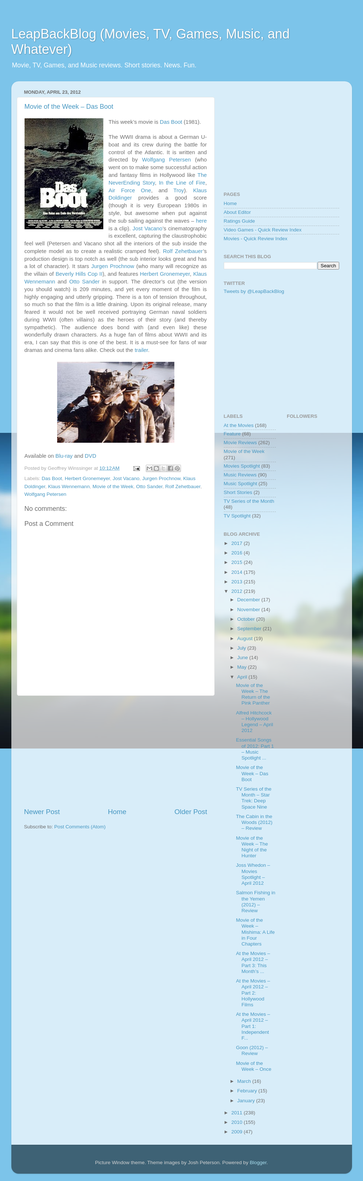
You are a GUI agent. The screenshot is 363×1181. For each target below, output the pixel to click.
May (242, 667)
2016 (237, 553)
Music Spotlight (241, 483)
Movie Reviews (240, 442)
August (245, 638)
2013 (237, 581)
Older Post (190, 812)
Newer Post (42, 812)
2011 (237, 1112)
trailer (141, 350)
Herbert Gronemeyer (165, 274)
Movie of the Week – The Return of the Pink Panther (253, 694)
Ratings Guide (239, 221)
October (246, 619)
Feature (232, 434)
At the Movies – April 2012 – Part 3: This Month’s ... (253, 962)
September (250, 628)
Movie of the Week (112, 486)
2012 (237, 591)
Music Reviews (240, 475)
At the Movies (239, 425)
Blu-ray (64, 456)
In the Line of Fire (182, 183)
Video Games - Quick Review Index (263, 230)
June (243, 657)
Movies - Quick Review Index (256, 238)
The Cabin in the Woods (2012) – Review (254, 822)
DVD (90, 456)
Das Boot (171, 122)
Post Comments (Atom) (79, 826)
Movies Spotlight (242, 466)
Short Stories (238, 492)
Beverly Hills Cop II (79, 274)
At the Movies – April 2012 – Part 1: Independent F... (253, 1026)
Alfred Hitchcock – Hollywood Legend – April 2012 (254, 722)
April (243, 677)
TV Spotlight (237, 516)
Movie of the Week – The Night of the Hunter (252, 847)
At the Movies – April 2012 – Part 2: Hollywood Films (253, 992)
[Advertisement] (116, 751)
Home (117, 812)
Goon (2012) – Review (252, 1050)
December (249, 599)
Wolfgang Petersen (166, 160)
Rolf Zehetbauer (183, 251)
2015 (237, 562)
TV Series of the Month (249, 501)
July (242, 648)
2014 (237, 572)
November (249, 609)
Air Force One (129, 190)
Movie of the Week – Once (253, 1066)
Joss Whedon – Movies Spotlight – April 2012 (253, 874)
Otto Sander (84, 282)
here (201, 221)
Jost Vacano (148, 228)
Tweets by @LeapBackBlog (254, 291)
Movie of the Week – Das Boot (69, 106)
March (244, 1081)
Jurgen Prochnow (112, 266)
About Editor (237, 212)
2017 (237, 543)
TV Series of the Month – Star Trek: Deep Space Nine (253, 798)
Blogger (258, 1162)
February (248, 1090)
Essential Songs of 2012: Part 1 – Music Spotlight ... (255, 749)
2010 (237, 1122)
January (246, 1100)
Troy (178, 190)
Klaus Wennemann (69, 486)
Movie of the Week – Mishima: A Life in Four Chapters (255, 932)
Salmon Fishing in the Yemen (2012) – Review (255, 901)
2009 (237, 1131)
